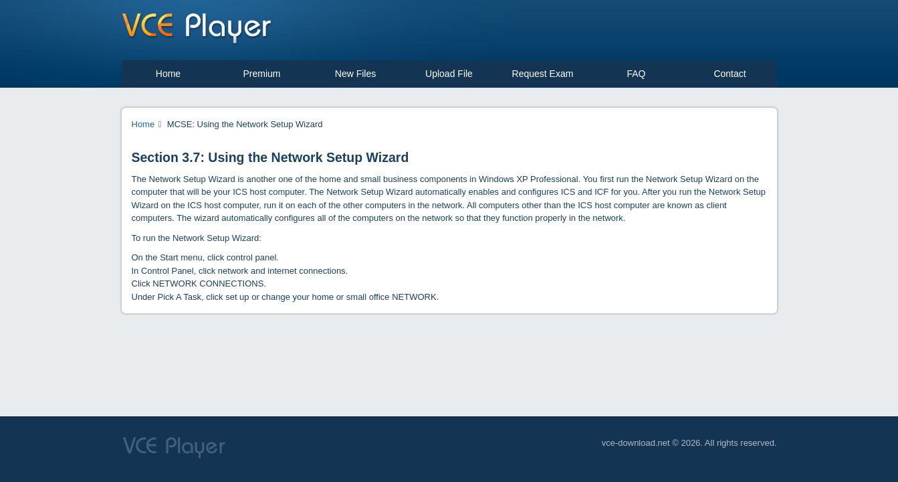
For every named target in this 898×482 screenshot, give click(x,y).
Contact (729, 73)
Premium (261, 73)
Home (168, 73)
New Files (355, 73)
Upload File (449, 73)
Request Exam (543, 73)
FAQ (636, 73)
